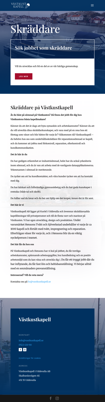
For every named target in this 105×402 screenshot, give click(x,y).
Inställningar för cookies (30, 358)
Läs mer (23, 76)
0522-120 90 (25, 344)
